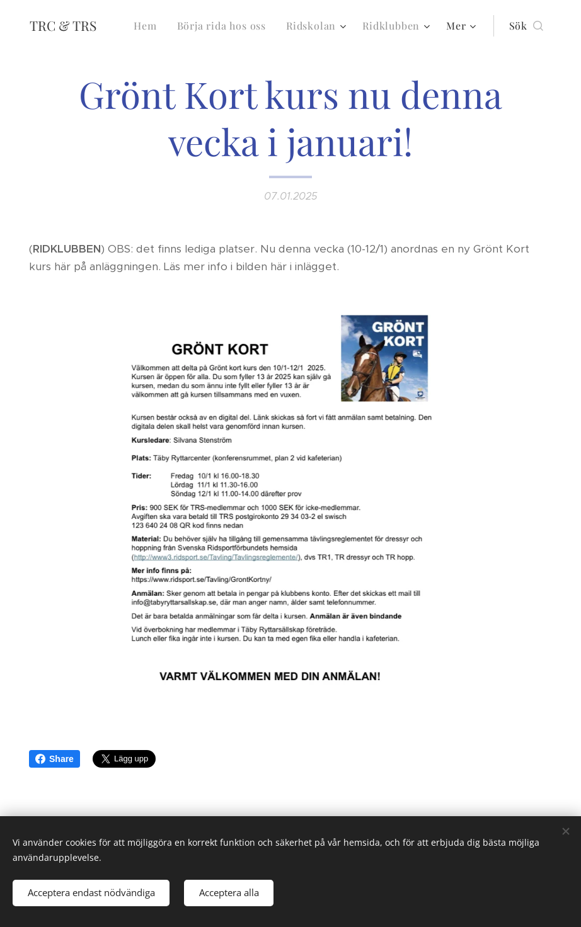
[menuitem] (148, 26)
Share (54, 759)
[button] (526, 26)
